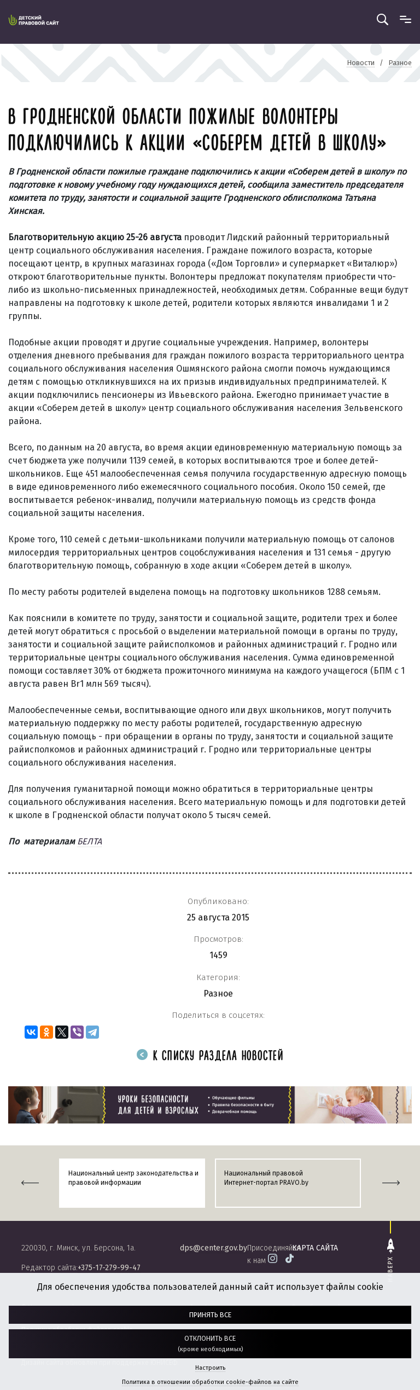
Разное (218, 993)
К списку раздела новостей (210, 1056)
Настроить (210, 1367)
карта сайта (315, 1248)
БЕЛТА (89, 841)
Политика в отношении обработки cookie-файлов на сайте (210, 1382)
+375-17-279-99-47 (109, 1267)
